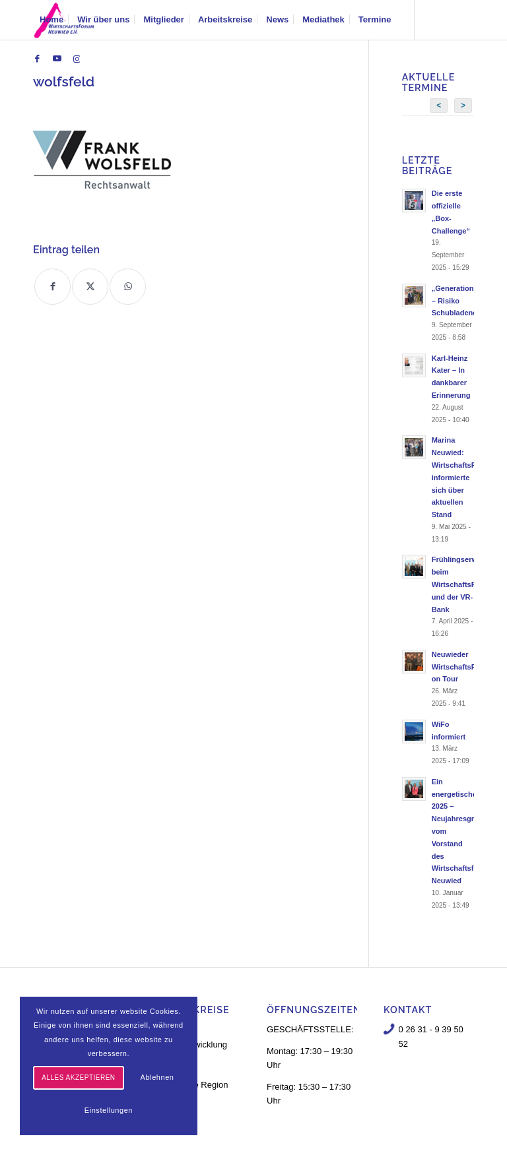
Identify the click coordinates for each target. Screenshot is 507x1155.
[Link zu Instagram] (76, 59)
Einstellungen (108, 1110)
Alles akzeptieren (78, 1077)
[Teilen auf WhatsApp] (128, 286)
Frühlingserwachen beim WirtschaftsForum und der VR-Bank (465, 584)
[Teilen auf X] (90, 286)
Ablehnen (157, 1077)
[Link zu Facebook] (37, 59)
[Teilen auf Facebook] (52, 286)
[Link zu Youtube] (57, 59)
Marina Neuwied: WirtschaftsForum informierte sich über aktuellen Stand (463, 477)
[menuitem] (51, 20)
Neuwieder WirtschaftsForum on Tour (463, 666)
